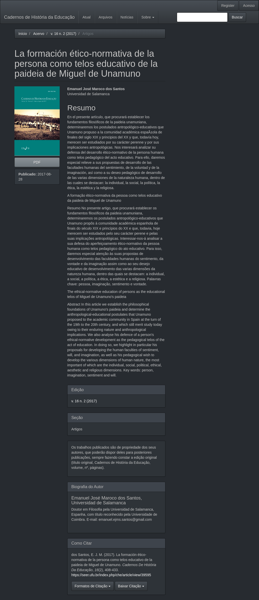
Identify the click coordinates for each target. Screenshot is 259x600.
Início (22, 34)
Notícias (127, 17)
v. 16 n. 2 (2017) (63, 34)
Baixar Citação (131, 586)
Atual (86, 17)
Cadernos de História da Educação (39, 17)
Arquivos (105, 17)
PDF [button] (36, 162)
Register (227, 6)
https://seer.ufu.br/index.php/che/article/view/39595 (111, 575)
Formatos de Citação (93, 586)
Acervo (38, 34)
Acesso (249, 6)
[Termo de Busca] (202, 17)
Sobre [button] (147, 17)
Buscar (237, 17)
